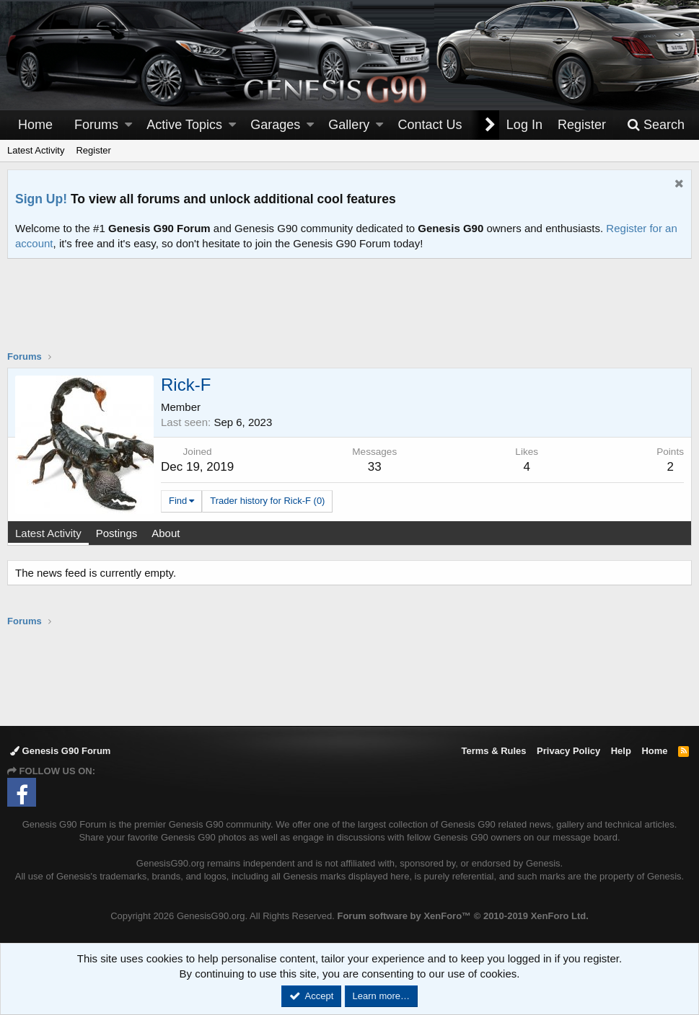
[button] (128, 125)
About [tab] (165, 533)
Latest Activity (35, 150)
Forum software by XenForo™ (462, 915)
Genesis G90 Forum (60, 750)
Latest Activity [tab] (48, 533)
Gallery (348, 125)
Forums (96, 125)
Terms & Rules (493, 750)
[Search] (656, 125)
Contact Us (430, 125)
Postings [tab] (117, 533)
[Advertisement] (349, 313)
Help (621, 750)
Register (93, 150)
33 (375, 467)
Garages (275, 125)
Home (35, 125)
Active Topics (184, 125)
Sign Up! (41, 199)
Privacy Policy (568, 750)
